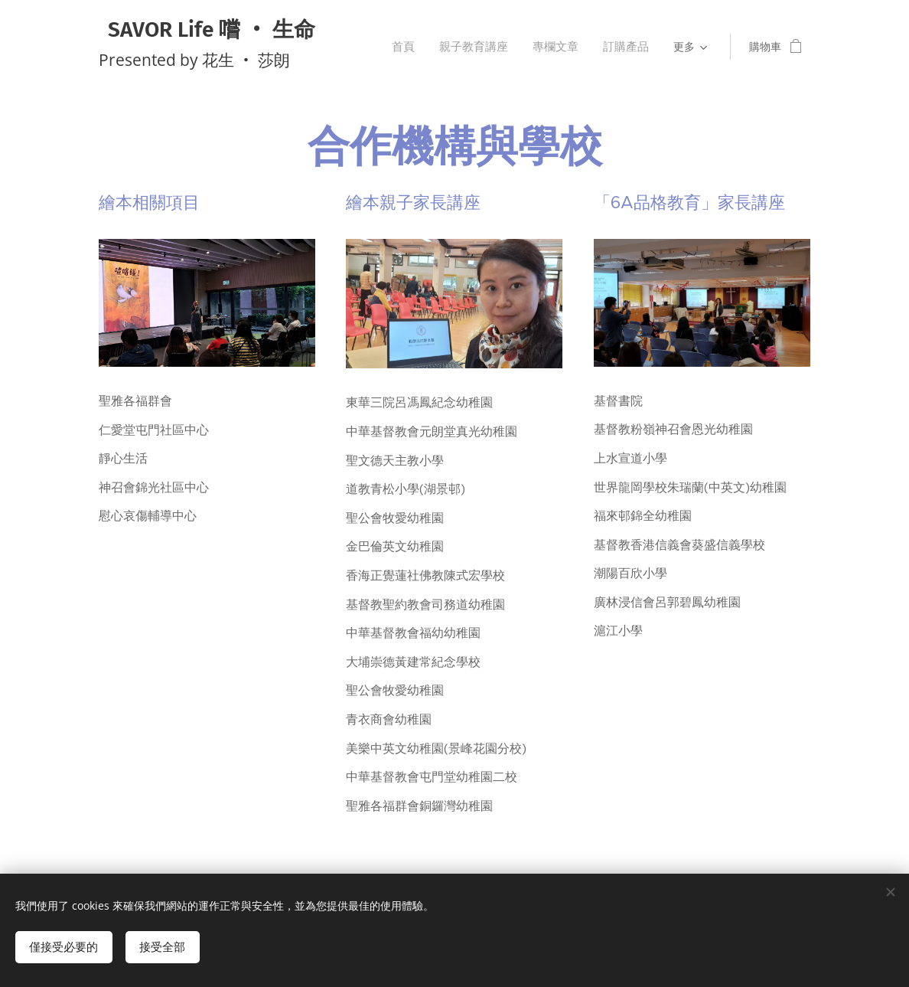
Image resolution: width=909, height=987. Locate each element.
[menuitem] (419, 47)
